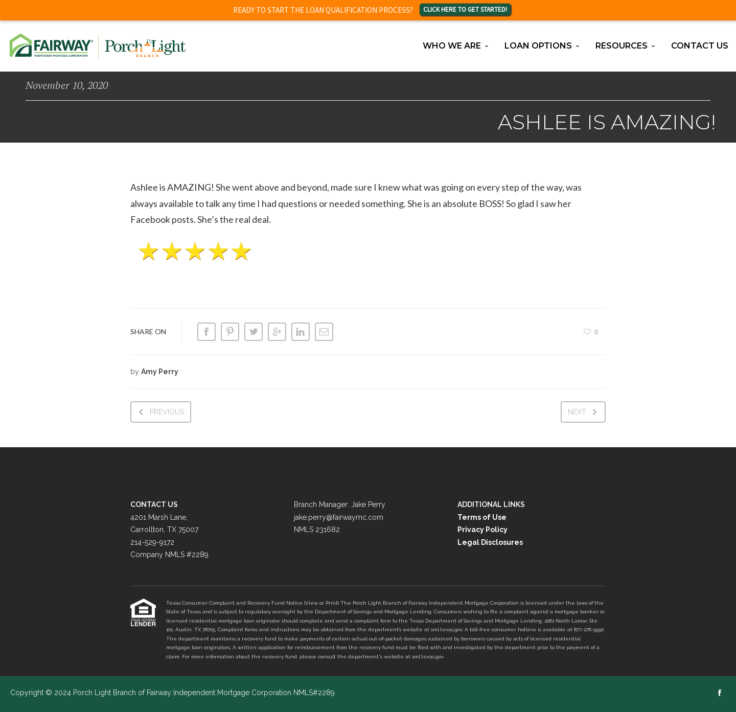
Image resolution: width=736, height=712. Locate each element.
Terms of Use (482, 517)
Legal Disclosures (490, 542)
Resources (621, 46)
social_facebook (720, 692)
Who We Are (452, 46)
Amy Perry (159, 372)
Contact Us (699, 46)
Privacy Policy (482, 529)
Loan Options (538, 46)
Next (577, 412)
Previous (167, 412)
